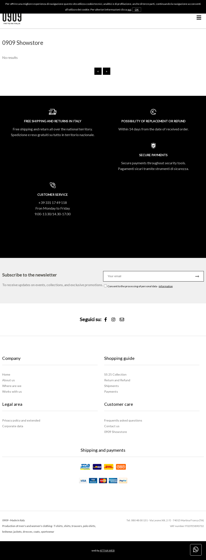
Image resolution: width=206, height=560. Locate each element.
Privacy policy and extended (21, 420)
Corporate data (12, 426)
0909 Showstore (115, 432)
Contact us (111, 426)
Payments (111, 391)
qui (129, 9)
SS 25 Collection (115, 374)
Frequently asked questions (123, 420)
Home (6, 374)
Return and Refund (117, 380)
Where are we (11, 386)
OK (137, 9)
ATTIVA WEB (107, 550)
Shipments (111, 386)
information (166, 286)
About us (8, 380)
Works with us (12, 391)
